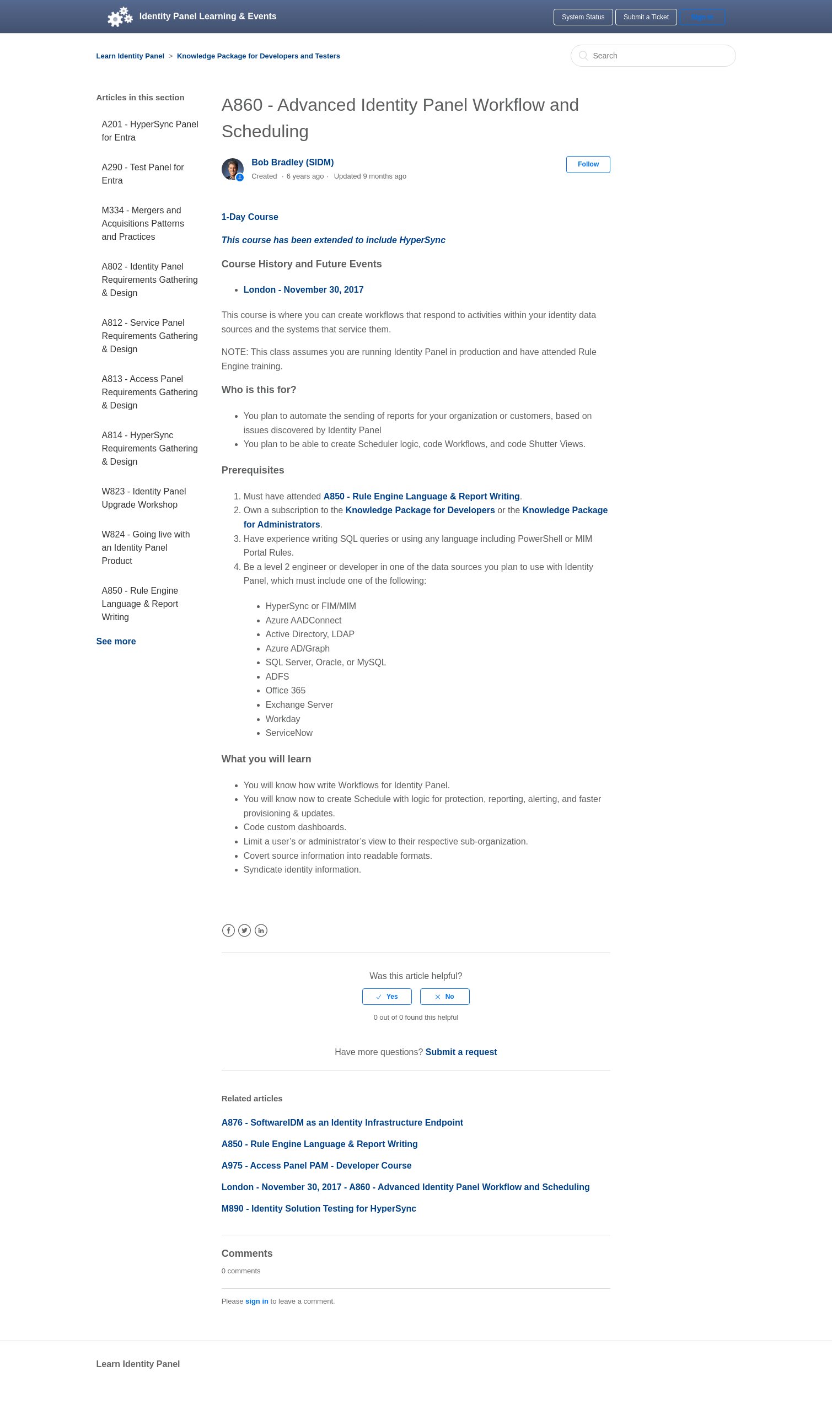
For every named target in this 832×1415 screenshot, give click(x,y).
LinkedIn (261, 931)
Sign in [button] (702, 17)
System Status (583, 17)
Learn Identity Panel (130, 56)
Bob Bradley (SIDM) (292, 162)
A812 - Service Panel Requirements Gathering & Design (150, 336)
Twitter (244, 931)
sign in (257, 1301)
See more (116, 641)
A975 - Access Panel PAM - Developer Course (317, 1165)
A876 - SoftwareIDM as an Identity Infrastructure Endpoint (342, 1122)
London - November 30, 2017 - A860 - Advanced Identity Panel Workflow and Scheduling (406, 1187)
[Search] (653, 56)
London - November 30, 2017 (304, 289)
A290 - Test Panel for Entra (143, 174)
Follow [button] (588, 164)
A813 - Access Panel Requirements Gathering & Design (150, 392)
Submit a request (461, 1052)
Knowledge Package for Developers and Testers (258, 56)
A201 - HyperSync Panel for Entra (150, 131)
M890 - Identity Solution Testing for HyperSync (319, 1208)
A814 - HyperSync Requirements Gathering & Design (150, 448)
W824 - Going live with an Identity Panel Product (146, 548)
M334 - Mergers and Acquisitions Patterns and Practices (143, 223)
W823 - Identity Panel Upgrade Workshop (144, 498)
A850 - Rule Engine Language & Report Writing (140, 604)
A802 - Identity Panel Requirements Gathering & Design (150, 280)
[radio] (387, 996)
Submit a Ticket (646, 17)
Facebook (228, 931)
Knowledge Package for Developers (420, 510)
